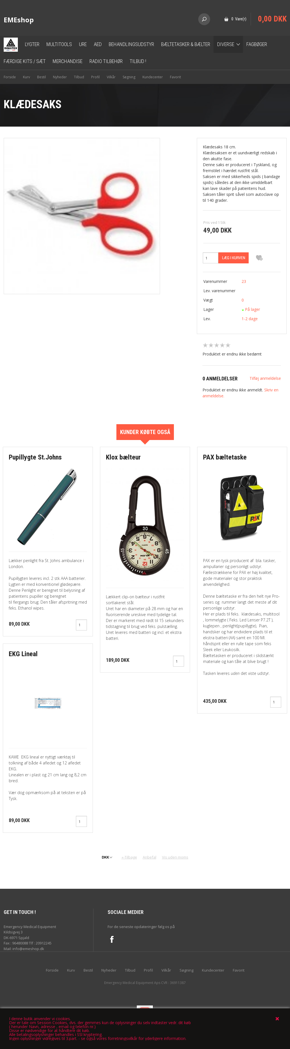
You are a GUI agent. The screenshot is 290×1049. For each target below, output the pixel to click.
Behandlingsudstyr (131, 44)
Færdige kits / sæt (25, 61)
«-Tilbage (129, 857)
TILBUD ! (138, 61)
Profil (95, 77)
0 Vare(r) (238, 18)
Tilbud (79, 77)
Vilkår (111, 77)
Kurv (26, 77)
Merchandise (67, 61)
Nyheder (60, 77)
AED (98, 44)
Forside (10, 77)
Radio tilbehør (106, 61)
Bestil (41, 77)
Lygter (32, 44)
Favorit (175, 77)
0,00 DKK (272, 18)
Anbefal (149, 857)
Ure (83, 44)
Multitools (59, 44)
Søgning (129, 77)
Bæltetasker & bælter (185, 44)
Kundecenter (152, 77)
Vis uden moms (175, 857)
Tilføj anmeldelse (265, 378)
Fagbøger (256, 44)
